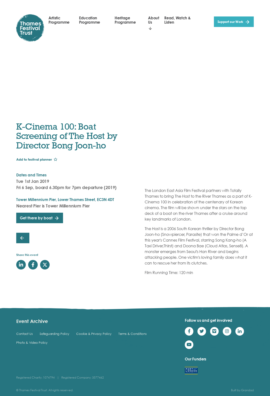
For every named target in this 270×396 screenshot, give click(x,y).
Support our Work (230, 22)
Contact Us (24, 334)
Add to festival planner (34, 159)
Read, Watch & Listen (177, 20)
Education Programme (89, 20)
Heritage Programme (125, 20)
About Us (153, 20)
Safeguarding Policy (54, 334)
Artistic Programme (58, 20)
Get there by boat (36, 218)
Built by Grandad (242, 390)
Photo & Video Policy (32, 342)
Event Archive (32, 321)
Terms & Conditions (132, 334)
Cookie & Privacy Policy (93, 334)
